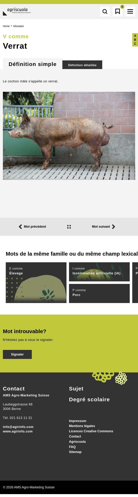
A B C (135, 42)
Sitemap (75, 455)
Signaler (17, 357)
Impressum (77, 424)
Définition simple (33, 67)
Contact (14, 391)
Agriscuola (77, 444)
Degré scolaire (89, 402)
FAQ (72, 450)
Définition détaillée (82, 68)
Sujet (76, 391)
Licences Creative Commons (91, 434)
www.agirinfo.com (18, 434)
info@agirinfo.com (18, 430)
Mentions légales (82, 429)
